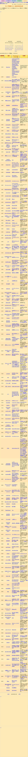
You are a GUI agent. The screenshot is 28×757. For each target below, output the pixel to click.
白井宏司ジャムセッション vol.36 (15, 131)
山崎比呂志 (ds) (23, 599)
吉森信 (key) (24, 667)
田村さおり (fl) (23, 189)
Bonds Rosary (8, 510)
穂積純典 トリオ (15, 293)
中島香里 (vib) (23, 266)
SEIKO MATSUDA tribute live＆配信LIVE (16, 567)
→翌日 (19, 694)
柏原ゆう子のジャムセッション (15, 152)
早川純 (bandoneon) (22, 105)
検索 (1, 2)
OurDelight (8, 172)
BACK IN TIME (8, 149)
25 (5, 49)
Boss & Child (14, 205)
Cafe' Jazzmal (8, 210)
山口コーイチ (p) (23, 527)
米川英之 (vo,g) (23, 372)
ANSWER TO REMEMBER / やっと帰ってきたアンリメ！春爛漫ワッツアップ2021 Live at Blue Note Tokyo (16, 364)
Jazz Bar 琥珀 (8, 474)
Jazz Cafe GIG (8, 632)
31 (16, 51)
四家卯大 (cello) (23, 410)
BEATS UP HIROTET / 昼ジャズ (15, 232)
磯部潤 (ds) (25, 528)
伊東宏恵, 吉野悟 (15, 380)
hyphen (8, 580)
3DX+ (13, 283)
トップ (6, 3)
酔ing (8, 681)
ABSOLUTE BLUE (8, 531)
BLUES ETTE (8, 180)
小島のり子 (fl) (23, 385)
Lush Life (8, 655)
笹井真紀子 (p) (24, 240)
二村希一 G (14, 519)
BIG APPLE (8, 220)
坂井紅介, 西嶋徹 (15, 272)
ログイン (27, 4)
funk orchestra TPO (15, 448)
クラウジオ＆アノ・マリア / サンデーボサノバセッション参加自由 (16, 185)
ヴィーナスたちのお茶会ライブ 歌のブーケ (15, 100)
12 (6, 46)
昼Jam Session (15, 133)
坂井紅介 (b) (22, 272)
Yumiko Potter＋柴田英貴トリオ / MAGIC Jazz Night (15, 659)
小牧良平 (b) (22, 641)
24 (12, 48)
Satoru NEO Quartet (15, 428)
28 (9, 49)
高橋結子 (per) (24, 475)
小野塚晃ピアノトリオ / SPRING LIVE (15, 432)
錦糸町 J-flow (8, 311)
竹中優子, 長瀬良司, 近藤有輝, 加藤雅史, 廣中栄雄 (16, 651)
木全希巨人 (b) (23, 659)
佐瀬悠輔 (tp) (23, 358)
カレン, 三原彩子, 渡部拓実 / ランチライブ (16, 92)
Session (13, 228)
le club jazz (8, 232)
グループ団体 (26, 2)
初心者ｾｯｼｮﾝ (14, 208)
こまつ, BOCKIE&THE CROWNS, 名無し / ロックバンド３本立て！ (15, 464)
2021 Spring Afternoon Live (15, 176)
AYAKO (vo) (22, 565)
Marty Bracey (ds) (22, 166)
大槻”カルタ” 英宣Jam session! (15, 377)
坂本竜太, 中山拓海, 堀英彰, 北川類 (16, 572)
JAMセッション (15, 400)
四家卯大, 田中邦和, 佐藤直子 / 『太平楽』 (16, 411)
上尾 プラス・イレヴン (8, 266)
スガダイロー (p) (23, 553)
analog (8, 130)
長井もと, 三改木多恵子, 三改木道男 (15, 299)
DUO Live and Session (14, 405)
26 (6, 49)
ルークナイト (14, 321)
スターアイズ (8, 629)
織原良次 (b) (25, 378)
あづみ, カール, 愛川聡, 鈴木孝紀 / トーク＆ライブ (15, 114)
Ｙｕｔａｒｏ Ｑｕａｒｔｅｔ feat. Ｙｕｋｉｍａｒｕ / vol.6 (15, 576)
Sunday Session (15, 501)
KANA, (13, 615)
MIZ (8, 591)
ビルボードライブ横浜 (8, 296)
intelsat (8, 553)
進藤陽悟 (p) (22, 455)
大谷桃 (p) (25, 541)
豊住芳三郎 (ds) (23, 669)
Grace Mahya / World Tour (14, 485)
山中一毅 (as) (22, 210)
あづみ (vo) (22, 113)
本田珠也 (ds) (24, 600)
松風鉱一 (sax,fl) (23, 154)
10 (12, 45)
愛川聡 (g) (25, 114)
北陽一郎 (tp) (23, 526)
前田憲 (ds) (25, 233)
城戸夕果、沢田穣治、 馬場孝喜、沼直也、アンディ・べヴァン (15, 248)
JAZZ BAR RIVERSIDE (8, 464)
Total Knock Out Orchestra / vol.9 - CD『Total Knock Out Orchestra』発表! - (15, 394)
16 (11, 46)
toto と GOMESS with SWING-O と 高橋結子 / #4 (15, 474)
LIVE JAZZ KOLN (8, 299)
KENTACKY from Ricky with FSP (15, 563)
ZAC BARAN (8, 418)
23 (11, 48)
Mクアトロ (8, 400)
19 (6, 48)
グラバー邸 (8, 199)
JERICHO (8, 288)
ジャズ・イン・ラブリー (8, 609)
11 (5, 46)
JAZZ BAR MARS (8, 523)
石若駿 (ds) (22, 356)
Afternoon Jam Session (14, 202)
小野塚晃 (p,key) (23, 431)
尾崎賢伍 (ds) (22, 429)
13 (7, 46)
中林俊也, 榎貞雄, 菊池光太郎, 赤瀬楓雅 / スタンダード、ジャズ (16, 325)
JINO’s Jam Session (15, 530)
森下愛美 (13, 506)
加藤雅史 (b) (24, 652)
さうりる (8, 646)
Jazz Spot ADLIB (8, 235)
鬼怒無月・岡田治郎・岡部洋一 (15, 499)
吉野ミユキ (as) (23, 471)
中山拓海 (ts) (23, 571)
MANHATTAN (8, 307)
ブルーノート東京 (8, 364)
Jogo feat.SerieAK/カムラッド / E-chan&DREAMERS (15, 415)
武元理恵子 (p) (23, 590)
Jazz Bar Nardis (8, 195)
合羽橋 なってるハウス (8, 217)
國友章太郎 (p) (24, 581)
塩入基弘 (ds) (24, 322)
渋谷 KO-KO (8, 386)
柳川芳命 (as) (22, 594)
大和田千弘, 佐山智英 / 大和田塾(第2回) (15, 216)
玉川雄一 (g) (24, 454)
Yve (12, 510)
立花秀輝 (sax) (23, 525)
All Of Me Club (8, 252)
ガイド (3, 2)
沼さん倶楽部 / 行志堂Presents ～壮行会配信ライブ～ (16, 80)
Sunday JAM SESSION (14, 235)
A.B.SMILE (8, 137)
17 (12, 46)
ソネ (8, 241)
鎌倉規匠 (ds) (22, 109)
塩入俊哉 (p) (23, 678)
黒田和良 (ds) (22, 611)
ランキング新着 (12, 2)
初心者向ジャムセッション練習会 (15, 149)
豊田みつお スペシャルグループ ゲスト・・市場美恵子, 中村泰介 (15, 120)
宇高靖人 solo (14, 223)
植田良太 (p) (24, 636)
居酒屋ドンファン (15, 329)
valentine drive (8, 595)
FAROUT (8, 76)
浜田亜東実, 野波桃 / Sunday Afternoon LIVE (15, 314)
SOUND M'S (8, 550)
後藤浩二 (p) (24, 608)
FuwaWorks (14, 526)
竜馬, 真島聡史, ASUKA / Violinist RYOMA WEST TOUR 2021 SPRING (16, 479)
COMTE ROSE (8, 237)
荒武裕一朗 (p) (23, 159)
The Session (14, 383)
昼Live (13, 199)
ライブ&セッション (16, 534)
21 (9, 48)
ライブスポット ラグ (8, 676)
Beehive (8, 228)
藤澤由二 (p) (23, 386)
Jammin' (8, 169)
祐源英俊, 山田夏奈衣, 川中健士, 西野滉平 (15, 646)
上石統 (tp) (24, 443)
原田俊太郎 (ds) (23, 521)
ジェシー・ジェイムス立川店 (8, 325)
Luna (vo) (22, 555)
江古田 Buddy (8, 262)
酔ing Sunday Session (14, 681)
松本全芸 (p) (22, 234)
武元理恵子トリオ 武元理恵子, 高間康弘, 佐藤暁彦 (15, 591)
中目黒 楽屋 (8, 96)
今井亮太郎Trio (15, 105)
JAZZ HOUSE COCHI (8, 618)
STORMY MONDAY (8, 499)
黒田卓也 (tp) (24, 368)
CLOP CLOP (8, 665)
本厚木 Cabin (8, 223)
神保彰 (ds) (22, 305)
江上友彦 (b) (24, 515)
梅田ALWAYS (8, 100)
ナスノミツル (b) (23, 259)
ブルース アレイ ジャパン (8, 485)
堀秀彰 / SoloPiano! (15, 172)
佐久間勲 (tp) (22, 441)
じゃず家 (8, 208)
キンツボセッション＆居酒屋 (15, 193)
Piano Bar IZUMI (8, 501)
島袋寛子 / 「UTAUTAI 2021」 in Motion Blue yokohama (16, 339)
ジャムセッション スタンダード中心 (15, 196)
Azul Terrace (8, 176)
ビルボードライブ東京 (8, 351)
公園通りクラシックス (8, 248)
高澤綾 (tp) (22, 616)
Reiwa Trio (14, 629)
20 (7, 48)
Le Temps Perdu (8, 380)
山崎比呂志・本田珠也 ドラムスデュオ (15, 600)
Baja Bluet (8, 140)
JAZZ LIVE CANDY (8, 604)
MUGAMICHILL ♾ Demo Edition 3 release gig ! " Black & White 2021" (16, 262)
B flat (8, 448)
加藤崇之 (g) (22, 155)
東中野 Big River (8, 142)
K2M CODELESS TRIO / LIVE (15, 422)
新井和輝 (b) (24, 366)
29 (10, 49)
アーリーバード (8, 185)
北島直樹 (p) (23, 252)
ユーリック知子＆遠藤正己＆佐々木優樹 (15, 269)
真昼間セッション (15, 257)
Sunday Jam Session (15, 386)
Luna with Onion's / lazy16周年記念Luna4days (15, 556)
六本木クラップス (8, 432)
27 (7, 49)
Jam (12, 159)
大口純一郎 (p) (23, 219)
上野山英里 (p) (24, 355)
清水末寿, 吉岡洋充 (15, 655)
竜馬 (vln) (22, 478)
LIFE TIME (8, 269)
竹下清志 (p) (22, 382)
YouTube (3, 3)
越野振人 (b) (23, 152)
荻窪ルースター (8, 344)
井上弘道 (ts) (22, 230)
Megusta (8, 687)
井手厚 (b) (24, 507)
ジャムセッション (15, 180)
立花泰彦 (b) (22, 280)
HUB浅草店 (8, 588)
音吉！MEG (8, 110)
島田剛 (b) (25, 609)
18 (5, 48)
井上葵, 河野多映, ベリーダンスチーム (15, 604)
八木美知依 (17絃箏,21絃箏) (24, 670)
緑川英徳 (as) (22, 158)
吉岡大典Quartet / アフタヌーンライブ (15, 189)
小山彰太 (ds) (24, 399)
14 (9, 46)
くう (8, 280)
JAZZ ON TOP (8, 114)
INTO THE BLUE (8, 213)
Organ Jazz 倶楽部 (8, 80)
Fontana (8, 127)
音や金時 (8, 283)
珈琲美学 (8, 105)
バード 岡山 (8, 559)
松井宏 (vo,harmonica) (23, 663)
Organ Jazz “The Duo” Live (15, 146)
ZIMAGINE (8, 302)
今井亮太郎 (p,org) (23, 103)
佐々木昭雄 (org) (23, 144)
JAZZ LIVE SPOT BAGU (8, 293)
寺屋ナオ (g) (22, 256)
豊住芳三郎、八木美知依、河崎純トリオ (15, 671)
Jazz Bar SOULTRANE (8, 160)
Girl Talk (8, 373)
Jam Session (14, 690)
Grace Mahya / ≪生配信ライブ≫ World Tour (16, 491)
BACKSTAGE (8, 202)
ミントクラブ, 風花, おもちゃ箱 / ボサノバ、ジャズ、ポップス (16, 584)
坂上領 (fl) (22, 354)
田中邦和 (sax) (24, 411)
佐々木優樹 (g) (23, 270)
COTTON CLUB (8, 305)
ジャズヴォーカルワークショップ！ (15, 318)
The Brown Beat (15, 550)
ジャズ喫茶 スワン (8, 277)
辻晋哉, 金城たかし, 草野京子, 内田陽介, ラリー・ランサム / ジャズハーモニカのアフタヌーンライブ (16, 87)
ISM (13, 617)
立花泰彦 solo (14, 280)
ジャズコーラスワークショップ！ (15, 127)
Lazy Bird (8, 556)
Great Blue (8, 205)
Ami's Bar (8, 334)
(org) (26, 615)
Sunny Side (8, 151)
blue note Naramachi (8, 321)
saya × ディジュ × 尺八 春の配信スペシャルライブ (15, 676)
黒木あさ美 (14, 609)
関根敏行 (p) (22, 501)
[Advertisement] (14, 27)
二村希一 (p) (22, 517)
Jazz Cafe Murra (8, 613)
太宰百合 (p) (22, 265)
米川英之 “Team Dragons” (15, 374)
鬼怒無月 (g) (22, 497)
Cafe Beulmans (8, 272)
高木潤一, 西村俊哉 (15, 523)
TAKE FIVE (8, 164)
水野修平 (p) (22, 628)
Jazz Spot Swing (8, 651)
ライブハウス (17, 2)
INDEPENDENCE (8, 189)
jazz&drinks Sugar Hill (8, 257)
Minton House (8, 623)
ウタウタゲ (14, 76)
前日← (9, 694)
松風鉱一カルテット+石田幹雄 (15, 156)
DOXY (8, 659)
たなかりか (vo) (23, 402)
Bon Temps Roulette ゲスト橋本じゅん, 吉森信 (15, 665)
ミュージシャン (21, 2)
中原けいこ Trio (15, 137)
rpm (8, 377)
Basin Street (8, 506)
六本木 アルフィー (8, 572)
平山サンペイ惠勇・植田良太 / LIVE (15, 636)
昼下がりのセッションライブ (15, 140)
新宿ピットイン (8, 155)
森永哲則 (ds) (22, 516)
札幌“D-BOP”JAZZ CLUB (8, 146)
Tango (13, 220)
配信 (1, 3)
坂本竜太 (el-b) (23, 570)
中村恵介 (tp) (22, 421)
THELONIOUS (8, 133)
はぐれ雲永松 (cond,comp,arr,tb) (23, 439)
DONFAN (8, 329)
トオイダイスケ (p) (23, 97)
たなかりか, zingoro (16, 402)
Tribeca (8, 538)
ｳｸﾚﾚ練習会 (14, 687)
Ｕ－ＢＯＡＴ (14, 276)
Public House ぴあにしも (8, 315)
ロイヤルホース (8, 87)
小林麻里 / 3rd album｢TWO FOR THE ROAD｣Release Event (15, 110)
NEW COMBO (8, 428)
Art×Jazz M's (8, 124)
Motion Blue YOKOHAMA (8, 339)
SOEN (8, 584)
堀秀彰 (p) (22, 172)
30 (11, 49)
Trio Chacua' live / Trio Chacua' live (15, 580)
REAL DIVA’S (8, 563)
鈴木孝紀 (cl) (22, 115)
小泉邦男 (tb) (24, 447)
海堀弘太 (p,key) (23, 359)
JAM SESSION (15, 169)
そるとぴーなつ (8, 422)
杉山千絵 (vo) (22, 612)
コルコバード (8, 225)
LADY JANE (8, 411)
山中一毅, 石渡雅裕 (15, 210)
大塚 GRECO (8, 354)
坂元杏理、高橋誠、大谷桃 (15, 541)
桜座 (8, 543)
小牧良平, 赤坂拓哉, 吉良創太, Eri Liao (16, 642)
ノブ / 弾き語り (15, 244)
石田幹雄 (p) (24, 157)
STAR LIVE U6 (8, 567)
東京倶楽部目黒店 (8, 685)
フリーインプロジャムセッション (15, 125)
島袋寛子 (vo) (22, 337)
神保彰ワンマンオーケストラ (15, 305)
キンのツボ (8, 192)
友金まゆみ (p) (23, 179)
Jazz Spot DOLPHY (8, 120)
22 (10, 48)
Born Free (8, 67)
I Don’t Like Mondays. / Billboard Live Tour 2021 (15, 351)
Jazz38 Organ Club (8, 92)
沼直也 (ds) (24, 248)
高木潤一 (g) (22, 522)
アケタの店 (8, 519)
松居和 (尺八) (24, 676)
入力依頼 (8, 2)
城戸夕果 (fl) (22, 246)
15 (10, 46)
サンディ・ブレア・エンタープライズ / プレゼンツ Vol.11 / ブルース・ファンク (15, 165)
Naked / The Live (15, 543)
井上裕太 (13, 503)
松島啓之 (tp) (22, 310)
